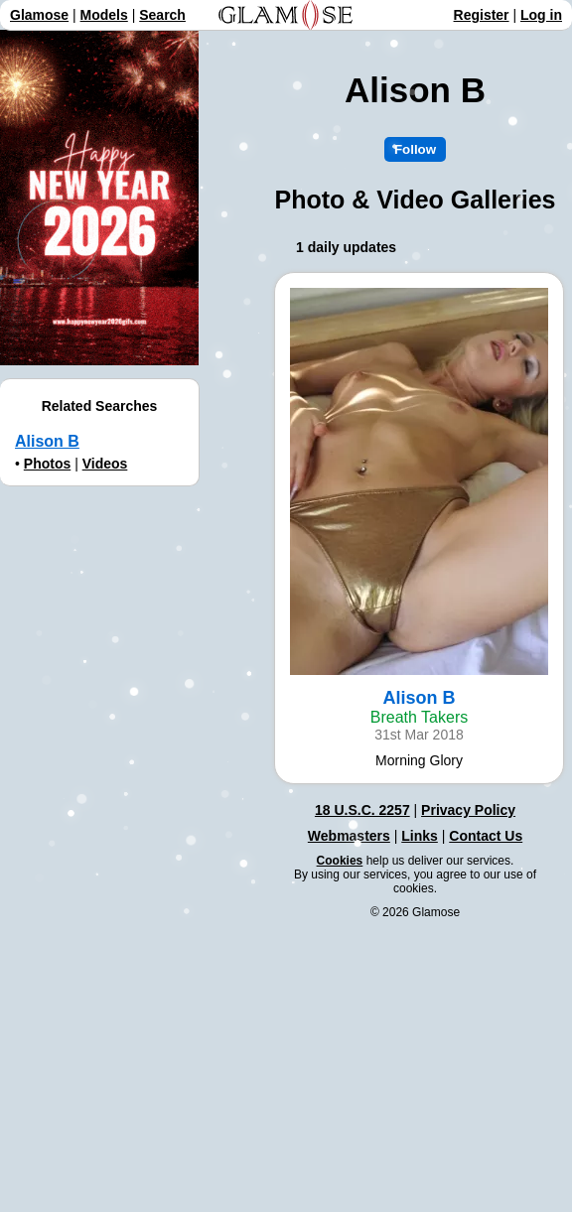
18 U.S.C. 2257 (362, 810)
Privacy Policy (468, 810)
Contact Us (485, 836)
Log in (541, 15)
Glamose (39, 15)
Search (162, 15)
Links (419, 836)
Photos (47, 463)
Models (104, 15)
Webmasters (349, 836)
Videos (105, 463)
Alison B (47, 441)
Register (481, 15)
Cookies (340, 861)
